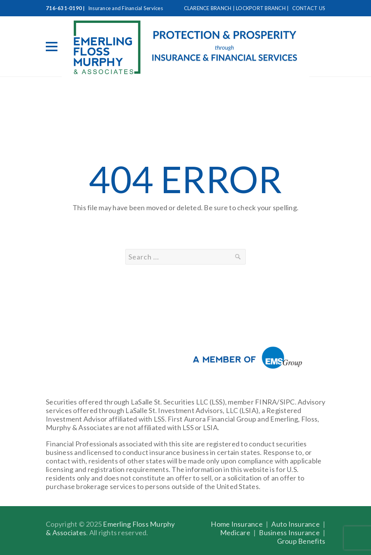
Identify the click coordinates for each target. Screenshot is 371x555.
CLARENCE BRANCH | (210, 8)
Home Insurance (237, 524)
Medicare (235, 532)
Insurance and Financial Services (125, 8)
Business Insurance (289, 532)
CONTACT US (309, 8)
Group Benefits (301, 541)
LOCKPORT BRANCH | (263, 8)
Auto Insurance (295, 524)
